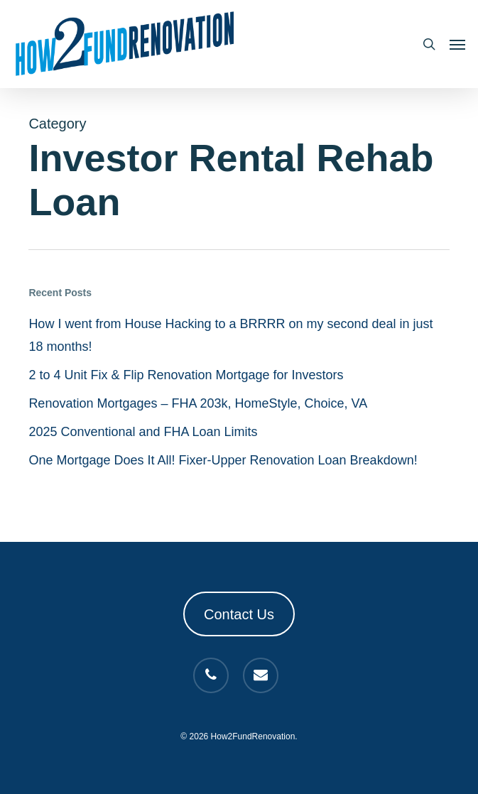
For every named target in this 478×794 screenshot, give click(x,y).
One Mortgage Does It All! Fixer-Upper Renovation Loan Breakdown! (222, 460)
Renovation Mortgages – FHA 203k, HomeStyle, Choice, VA (197, 403)
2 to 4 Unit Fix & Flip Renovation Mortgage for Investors (185, 375)
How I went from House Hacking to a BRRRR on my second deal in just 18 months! (230, 335)
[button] (457, 44)
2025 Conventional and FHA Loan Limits (142, 432)
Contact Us (239, 614)
